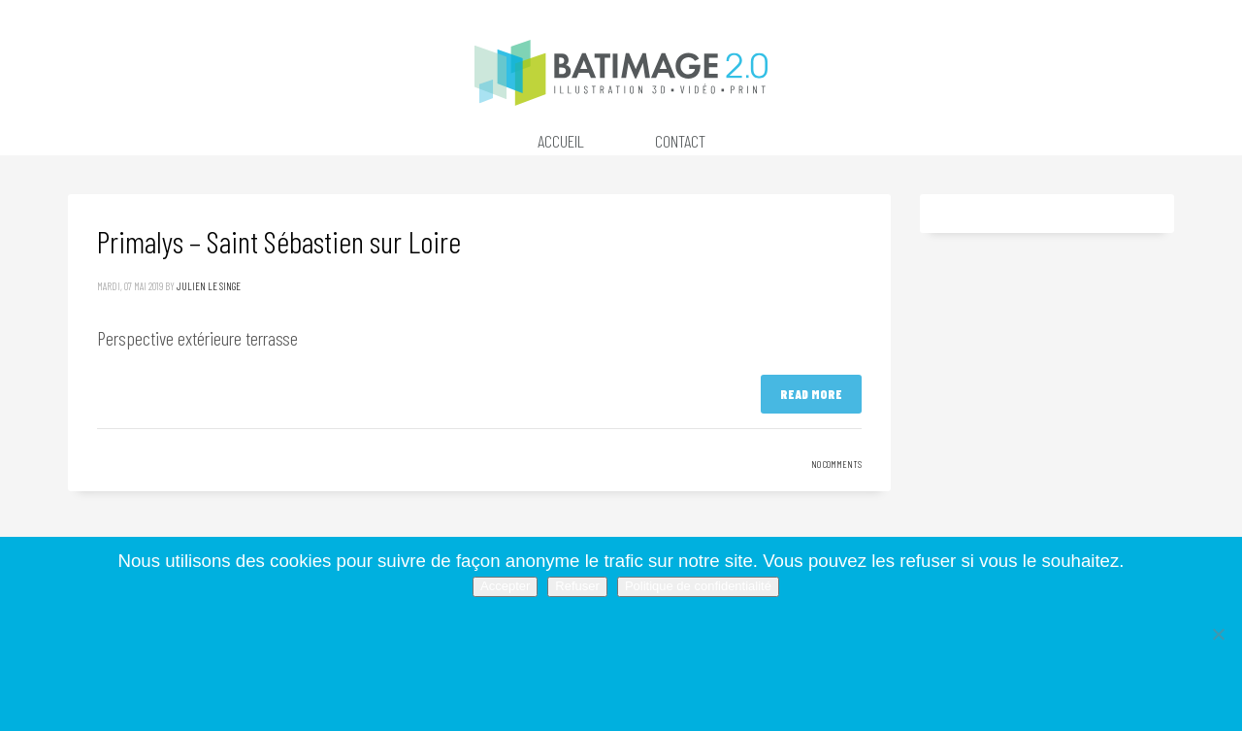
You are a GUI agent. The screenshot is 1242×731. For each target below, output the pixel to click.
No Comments (836, 464)
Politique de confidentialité (698, 586)
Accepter (505, 586)
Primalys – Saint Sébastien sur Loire (279, 240)
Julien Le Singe (209, 286)
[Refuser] (1217, 634)
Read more (811, 394)
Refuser (577, 586)
